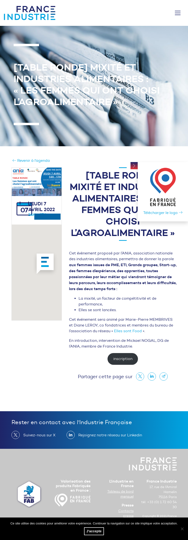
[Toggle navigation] (177, 12)
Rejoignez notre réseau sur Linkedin (108, 435)
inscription (122, 358)
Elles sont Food (128, 331)
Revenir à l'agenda (31, 160)
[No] (182, 528)
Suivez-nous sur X (37, 435)
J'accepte (94, 531)
